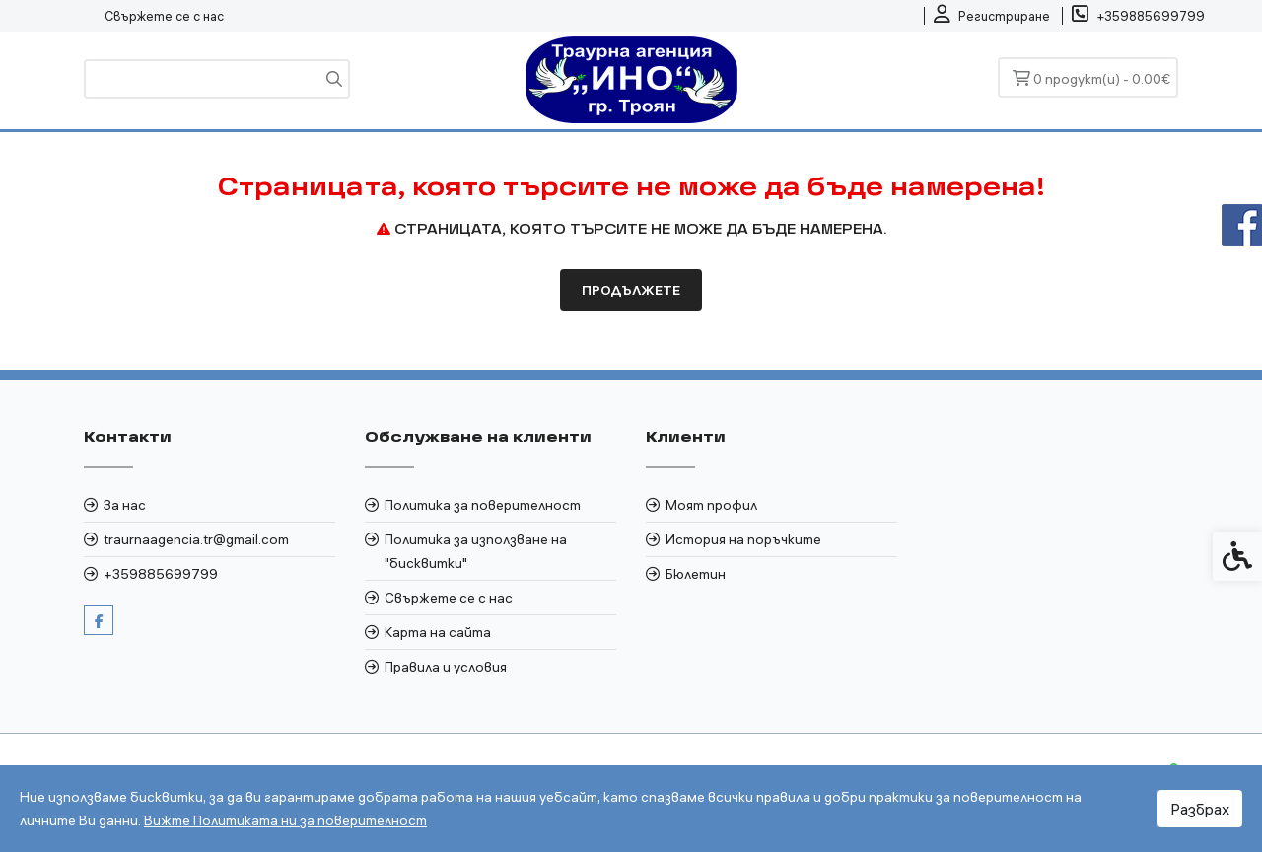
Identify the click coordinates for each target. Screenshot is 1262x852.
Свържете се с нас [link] (164, 16)
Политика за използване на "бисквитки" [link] (476, 551)
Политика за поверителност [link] (483, 505)
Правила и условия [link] (446, 666)
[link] (992, 16)
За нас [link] (125, 505)
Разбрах (1199, 808)
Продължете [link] (631, 290)
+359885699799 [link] (161, 574)
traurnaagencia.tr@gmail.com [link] (196, 539)
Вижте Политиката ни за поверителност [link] (285, 820)
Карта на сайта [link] (438, 632)
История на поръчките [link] (743, 539)
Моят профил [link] (711, 505)
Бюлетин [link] (696, 574)
